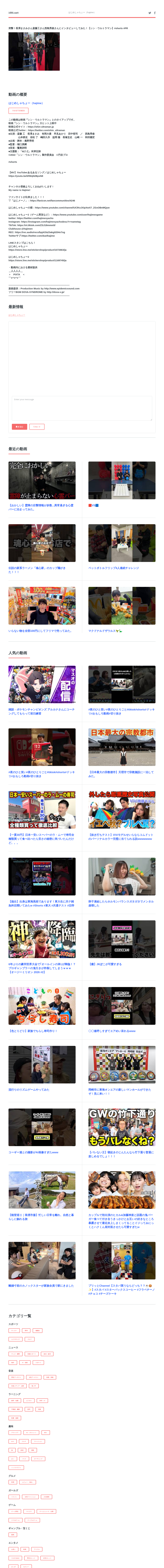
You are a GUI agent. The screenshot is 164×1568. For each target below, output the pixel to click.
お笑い (13, 1549)
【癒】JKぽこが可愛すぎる (105, 964)
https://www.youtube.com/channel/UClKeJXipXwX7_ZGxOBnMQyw (72, 207)
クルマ (24, 1441)
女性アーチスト (34, 1377)
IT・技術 (25, 1362)
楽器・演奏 (49, 1377)
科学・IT (42, 1400)
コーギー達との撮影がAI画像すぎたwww (33, 1152)
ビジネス (29, 1400)
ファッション (38, 1441)
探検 (32, 1450)
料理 (12, 1482)
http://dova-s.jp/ (55, 292)
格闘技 (38, 1330)
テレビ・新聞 (15, 1354)
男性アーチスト (16, 1377)
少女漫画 (46, 1497)
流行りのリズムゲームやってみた (28, 1089)
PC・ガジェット (31, 1432)
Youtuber (15, 1558)
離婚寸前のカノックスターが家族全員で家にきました (41, 1285)
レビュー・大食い (27, 1482)
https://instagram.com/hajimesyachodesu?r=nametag (51, 221)
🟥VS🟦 (93, 505)
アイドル (37, 1549)
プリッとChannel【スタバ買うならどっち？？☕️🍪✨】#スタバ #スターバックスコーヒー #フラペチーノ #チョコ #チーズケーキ (121, 1289)
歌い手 (34, 1386)
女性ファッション (30, 1497)
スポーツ (38, 1362)
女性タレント (47, 1558)
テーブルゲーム (32, 1520)
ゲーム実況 (14, 1511)
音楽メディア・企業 (17, 1386)
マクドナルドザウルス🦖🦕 (105, 630)
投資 (39, 1409)
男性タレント (31, 1558)
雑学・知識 (14, 1400)
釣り (45, 1432)
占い (12, 1459)
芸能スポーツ (32, 1354)
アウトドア (14, 1432)
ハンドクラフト (16, 1467)
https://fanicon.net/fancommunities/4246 (52, 200)
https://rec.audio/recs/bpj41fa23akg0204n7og (40, 232)
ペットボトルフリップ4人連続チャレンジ (113, 568)
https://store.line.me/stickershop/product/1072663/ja (37, 250)
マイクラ (29, 1511)
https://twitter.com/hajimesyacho (35, 218)
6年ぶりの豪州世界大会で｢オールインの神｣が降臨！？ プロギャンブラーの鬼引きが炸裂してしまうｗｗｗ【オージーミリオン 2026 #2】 (41, 968)
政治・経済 (47, 1354)
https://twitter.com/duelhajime (38, 236)
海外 (12, 1362)
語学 (29, 1409)
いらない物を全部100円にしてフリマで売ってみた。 (40, 630)
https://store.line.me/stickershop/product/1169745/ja (37, 260)
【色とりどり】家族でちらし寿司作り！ (32, 1031)
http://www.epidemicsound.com (62, 288)
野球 (26, 1330)
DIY (12, 1441)
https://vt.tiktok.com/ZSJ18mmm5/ (36, 225)
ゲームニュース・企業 (46, 1511)
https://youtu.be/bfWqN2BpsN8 (25, 176)
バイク (24, 1459)
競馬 (12, 1535)
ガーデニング (38, 1459)
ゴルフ (30, 1339)
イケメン (14, 1497)
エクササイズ (15, 1339)
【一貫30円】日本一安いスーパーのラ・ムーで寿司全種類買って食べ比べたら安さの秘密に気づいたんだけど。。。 (41, 838)
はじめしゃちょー (16, 315)
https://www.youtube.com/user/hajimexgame (78, 214)
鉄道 (22, 1450)
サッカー (14, 1330)
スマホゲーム (15, 1520)
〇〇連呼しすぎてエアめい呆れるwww (111, 1031)
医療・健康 (14, 1418)
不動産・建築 (15, 1409)
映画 (24, 1549)
